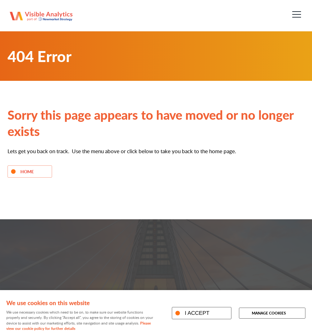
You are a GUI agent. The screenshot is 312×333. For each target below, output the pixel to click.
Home (27, 171)
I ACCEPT (197, 313)
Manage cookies (269, 313)
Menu (295, 14)
